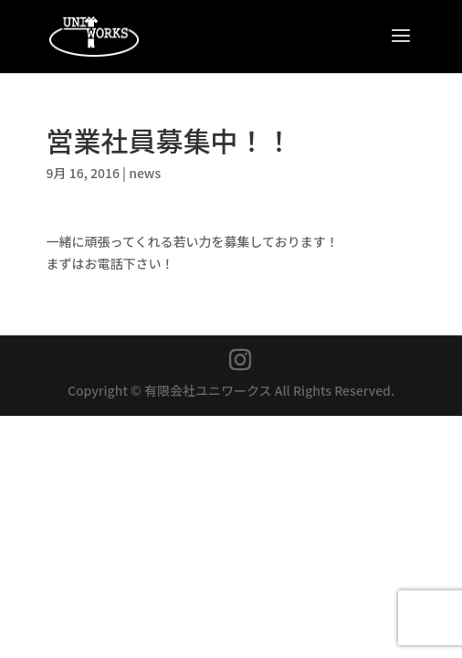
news (145, 173)
